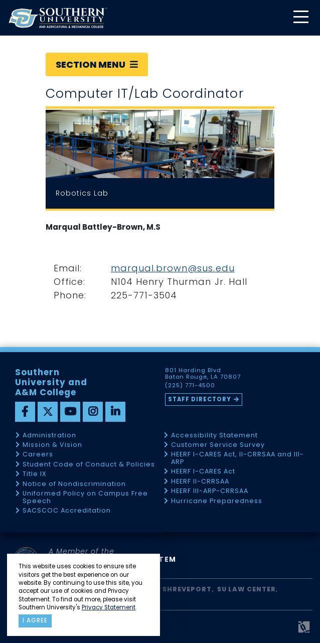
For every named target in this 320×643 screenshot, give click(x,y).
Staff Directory (199, 399)
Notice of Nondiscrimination (74, 484)
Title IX (35, 474)
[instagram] (93, 412)
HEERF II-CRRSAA (200, 482)
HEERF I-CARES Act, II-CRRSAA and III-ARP (237, 458)
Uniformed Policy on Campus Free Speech (85, 497)
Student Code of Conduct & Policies (89, 464)
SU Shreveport (181, 589)
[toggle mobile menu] (300, 18)
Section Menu (97, 64)
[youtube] (70, 412)
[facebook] (25, 412)
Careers (38, 454)
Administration (49, 435)
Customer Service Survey (218, 445)
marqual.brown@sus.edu (172, 268)
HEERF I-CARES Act (203, 471)
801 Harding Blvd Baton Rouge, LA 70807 (203, 373)
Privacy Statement (108, 607)
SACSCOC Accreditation (67, 511)
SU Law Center (246, 589)
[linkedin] (115, 412)
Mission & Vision (52, 445)
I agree (35, 620)
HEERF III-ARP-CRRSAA (209, 491)
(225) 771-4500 (190, 385)
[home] (58, 18)
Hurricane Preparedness (216, 501)
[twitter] (48, 412)
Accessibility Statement (214, 435)
